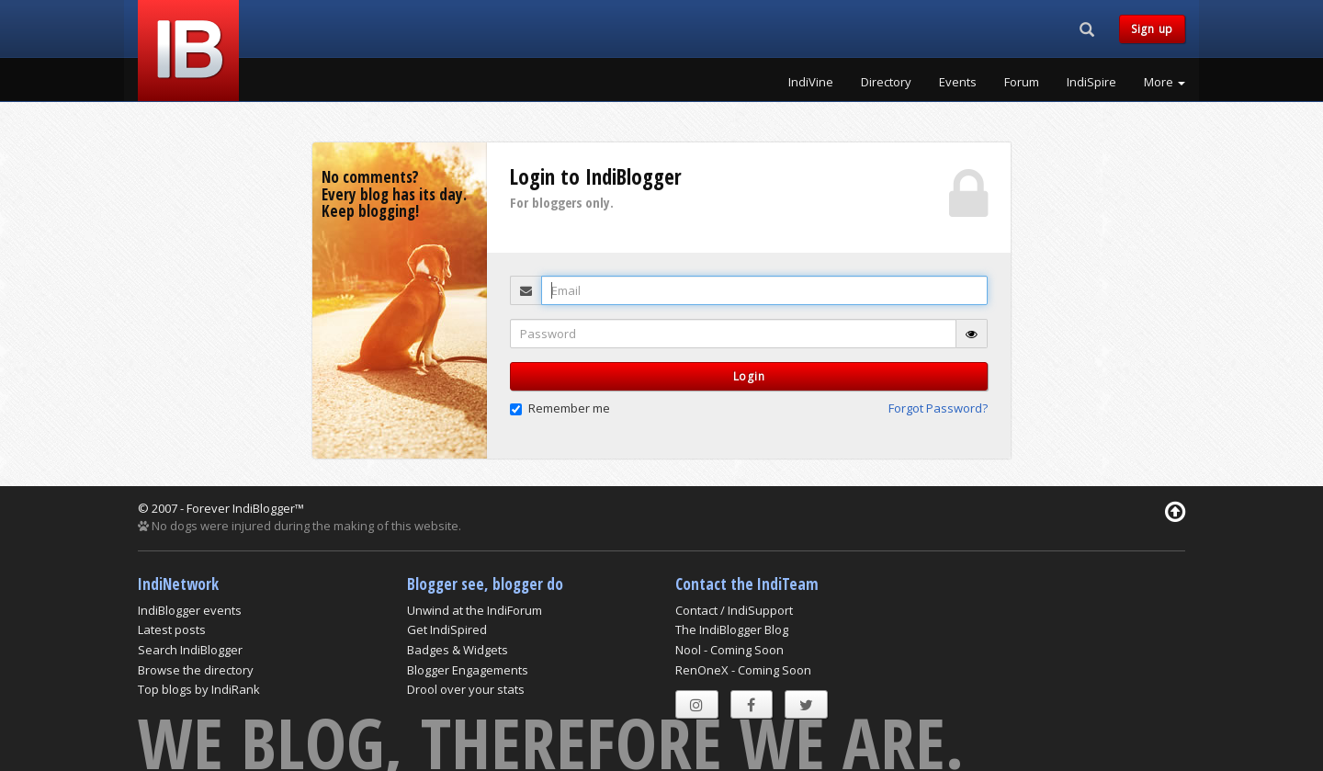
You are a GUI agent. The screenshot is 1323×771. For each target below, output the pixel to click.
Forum (1021, 82)
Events (958, 82)
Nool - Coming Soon (729, 649)
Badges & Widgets (457, 649)
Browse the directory (196, 670)
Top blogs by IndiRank (199, 689)
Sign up (1152, 29)
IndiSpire (1091, 82)
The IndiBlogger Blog (731, 629)
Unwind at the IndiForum (474, 610)
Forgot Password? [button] (938, 408)
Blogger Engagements (467, 670)
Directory (886, 82)
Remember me (560, 408)
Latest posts (172, 629)
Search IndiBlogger (190, 649)
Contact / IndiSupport (734, 610)
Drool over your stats (466, 689)
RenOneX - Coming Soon (743, 670)
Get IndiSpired (447, 629)
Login (749, 376)
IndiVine (810, 82)
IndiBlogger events (190, 610)
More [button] (1164, 82)
